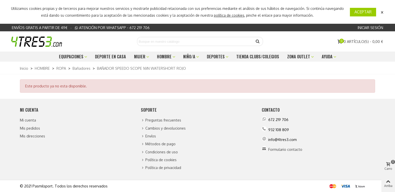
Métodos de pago (158, 143)
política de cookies (229, 15)
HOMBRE (164, 57)
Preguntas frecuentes (161, 120)
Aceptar (363, 11)
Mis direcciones (32, 136)
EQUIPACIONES (71, 57)
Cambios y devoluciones (163, 128)
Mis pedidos (30, 128)
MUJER (139, 57)
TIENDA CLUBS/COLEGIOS (257, 57)
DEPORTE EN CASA (110, 57)
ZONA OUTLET (298, 57)
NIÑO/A (189, 57)
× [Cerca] (382, 12)
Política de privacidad (161, 167)
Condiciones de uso (159, 152)
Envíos (148, 136)
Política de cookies (159, 159)
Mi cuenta (28, 120)
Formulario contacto (285, 149)
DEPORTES (216, 57)
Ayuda (327, 57)
